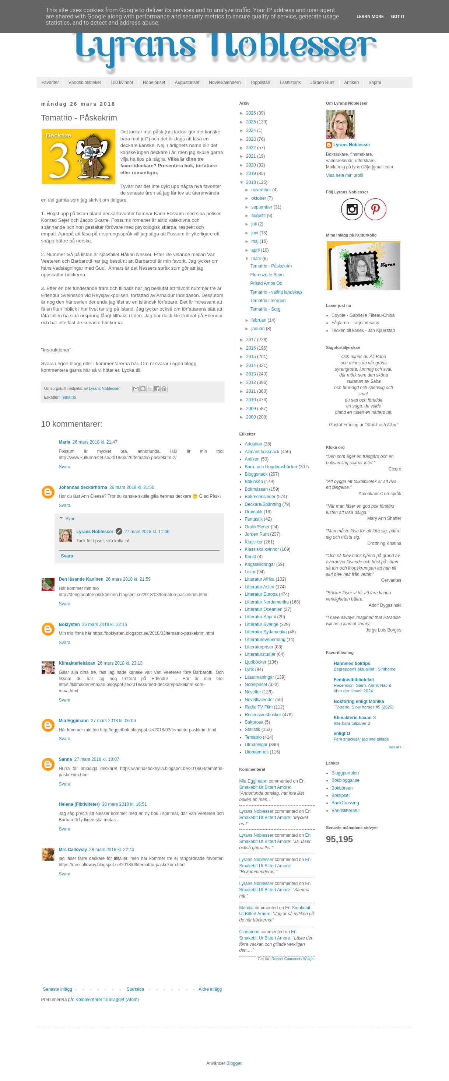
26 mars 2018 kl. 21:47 (95, 442)
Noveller (253, 692)
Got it (398, 16)
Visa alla (395, 747)
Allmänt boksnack (262, 451)
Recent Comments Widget (293, 959)
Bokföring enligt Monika (359, 701)
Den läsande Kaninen (81, 579)
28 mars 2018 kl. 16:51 (124, 804)
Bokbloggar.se (345, 780)
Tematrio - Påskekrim (271, 266)
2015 (251, 356)
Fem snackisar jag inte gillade (361, 739)
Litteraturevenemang (265, 639)
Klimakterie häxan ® (355, 717)
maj (255, 241)
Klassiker (254, 542)
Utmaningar (256, 744)
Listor (250, 571)
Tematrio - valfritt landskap (276, 292)
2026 (251, 113)
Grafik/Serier (257, 526)
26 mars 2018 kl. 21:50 (131, 487)
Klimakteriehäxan (77, 663)
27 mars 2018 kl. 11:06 (146, 531)
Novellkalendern (225, 82)
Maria (64, 442)
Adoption (253, 444)
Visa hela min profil (344, 175)
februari (259, 320)
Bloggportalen (345, 773)
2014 (251, 365)
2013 (251, 374)
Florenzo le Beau (267, 274)
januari (258, 328)
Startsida (135, 989)
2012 (251, 382)
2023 (251, 139)
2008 (251, 417)
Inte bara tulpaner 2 (352, 723)
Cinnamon (249, 931)
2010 (251, 399)
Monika (246, 907)
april (256, 250)
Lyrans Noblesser (95, 531)
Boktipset (341, 795)
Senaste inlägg (57, 989)
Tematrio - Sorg (265, 309)
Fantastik (254, 519)
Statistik (252, 729)
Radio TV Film (259, 707)
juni (255, 232)
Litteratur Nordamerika (267, 602)
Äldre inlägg (210, 989)
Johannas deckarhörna (83, 487)
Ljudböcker (256, 662)
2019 (251, 173)
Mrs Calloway (73, 849)
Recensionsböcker (263, 714)
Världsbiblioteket (85, 82)
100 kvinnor (122, 82)
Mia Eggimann (74, 720)
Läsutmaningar (259, 677)
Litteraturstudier (260, 654)
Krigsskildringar (260, 564)
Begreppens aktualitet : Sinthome (365, 669)
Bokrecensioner (260, 496)
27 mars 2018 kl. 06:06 (113, 720)
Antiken (351, 82)
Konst (250, 556)
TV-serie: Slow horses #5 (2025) (364, 707)
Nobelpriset (154, 82)
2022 (251, 147)
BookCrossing (345, 802)
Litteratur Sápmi (260, 616)
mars (256, 258)
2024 (251, 130)
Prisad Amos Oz (266, 283)
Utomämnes (257, 752)
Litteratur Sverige (261, 624)
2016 (251, 348)
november (261, 189)
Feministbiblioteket (354, 679)
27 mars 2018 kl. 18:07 (96, 759)
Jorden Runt (322, 82)
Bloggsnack (256, 474)
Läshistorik (290, 82)
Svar (70, 518)
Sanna (65, 759)
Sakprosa (254, 722)
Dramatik (254, 511)
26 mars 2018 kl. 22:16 (104, 624)
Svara (64, 466)
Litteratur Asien (259, 587)
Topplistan (260, 82)
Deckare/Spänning (263, 504)
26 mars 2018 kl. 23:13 (120, 663)
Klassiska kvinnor (262, 549)
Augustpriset (187, 82)
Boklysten (69, 624)
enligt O (342, 733)
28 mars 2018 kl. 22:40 (111, 849)
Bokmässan (256, 489)
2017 (251, 339)
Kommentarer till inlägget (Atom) (107, 999)
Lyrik (249, 669)
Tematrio (68, 397)
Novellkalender (259, 699)
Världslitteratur (346, 810)
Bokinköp (254, 481)
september (262, 207)
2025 (251, 122)
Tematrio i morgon (267, 300)
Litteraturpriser (259, 647)
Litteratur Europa (261, 594)
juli (254, 224)
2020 (251, 165)
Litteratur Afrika (260, 579)
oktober (259, 198)
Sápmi (374, 82)
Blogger (234, 1063)
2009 (251, 408)
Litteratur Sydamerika (266, 631)
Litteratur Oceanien (264, 609)
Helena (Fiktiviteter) (79, 804)
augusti (259, 215)
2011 (251, 391)
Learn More (370, 16)
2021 (251, 156)
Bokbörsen (342, 788)
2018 (251, 182)
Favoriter (50, 82)
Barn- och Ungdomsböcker (271, 466)
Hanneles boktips (352, 663)
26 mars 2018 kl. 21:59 (128, 579)
